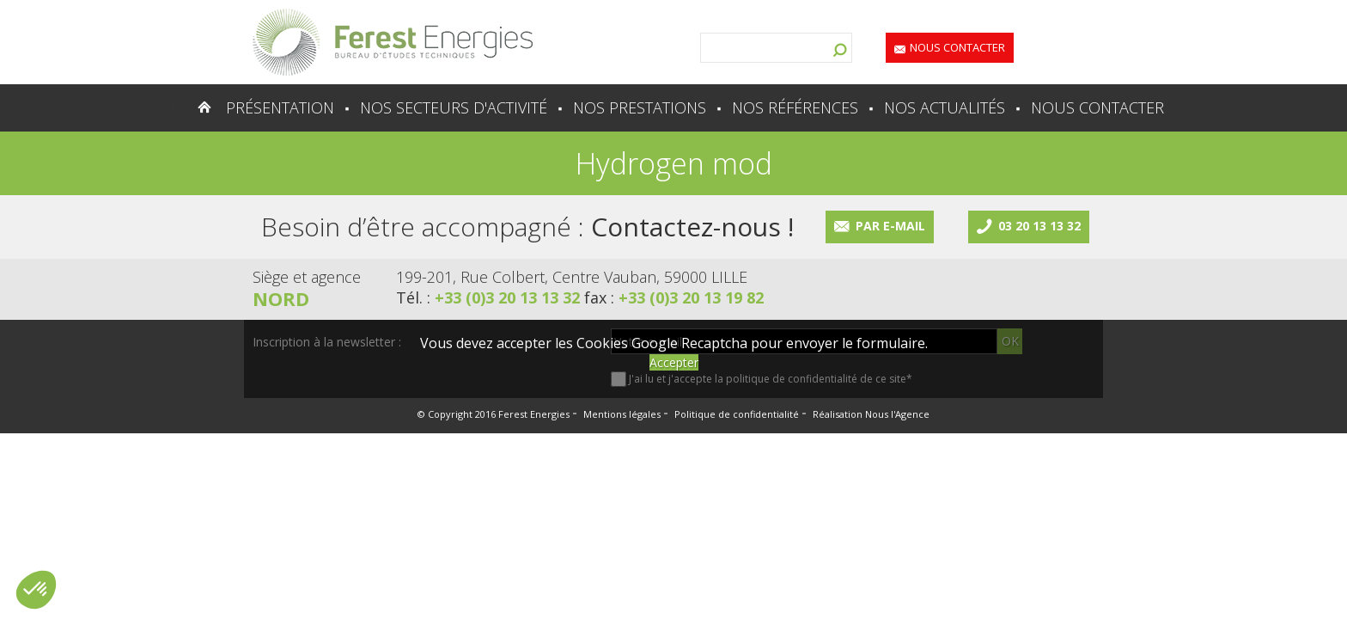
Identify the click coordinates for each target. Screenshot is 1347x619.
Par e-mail (890, 226)
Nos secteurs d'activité (453, 107)
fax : (674, 297)
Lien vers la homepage (393, 42)
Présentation (280, 107)
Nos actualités (944, 107)
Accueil (170, 107)
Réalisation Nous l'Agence (871, 414)
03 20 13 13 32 (1039, 226)
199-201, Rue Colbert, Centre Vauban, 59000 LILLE (571, 277)
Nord (281, 298)
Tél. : (490, 297)
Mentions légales (622, 414)
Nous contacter (957, 47)
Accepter (673, 362)
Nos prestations (639, 107)
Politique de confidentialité (736, 414)
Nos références (795, 107)
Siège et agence (307, 277)
